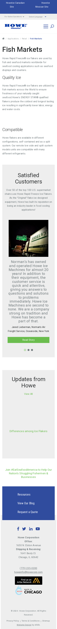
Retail (24, 39)
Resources (18, 494)
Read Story (28, 339)
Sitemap (46, 621)
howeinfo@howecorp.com (28, 572)
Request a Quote (22, 512)
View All (28, 394)
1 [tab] (25, 350)
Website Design (24, 625)
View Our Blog (21, 503)
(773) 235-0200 (28, 568)
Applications (13, 39)
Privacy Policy (13, 621)
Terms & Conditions (31, 621)
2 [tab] (28, 350)
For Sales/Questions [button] (14, 17)
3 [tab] (32, 350)
